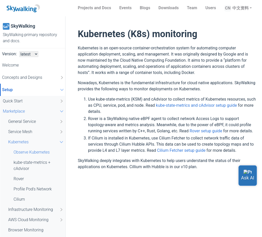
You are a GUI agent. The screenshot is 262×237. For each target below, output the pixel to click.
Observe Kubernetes (32, 152)
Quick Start (33, 101)
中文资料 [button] (240, 8)
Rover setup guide (206, 130)
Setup (33, 89)
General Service (35, 121)
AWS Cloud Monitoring (35, 220)
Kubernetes (36, 141)
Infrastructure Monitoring (35, 210)
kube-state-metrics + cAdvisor (32, 165)
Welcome (10, 65)
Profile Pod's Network (33, 189)
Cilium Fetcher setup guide (181, 150)
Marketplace (34, 111)
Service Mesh (35, 132)
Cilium (19, 199)
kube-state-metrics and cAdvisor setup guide (196, 105)
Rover (19, 178)
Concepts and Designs (33, 77)
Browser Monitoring (25, 230)
